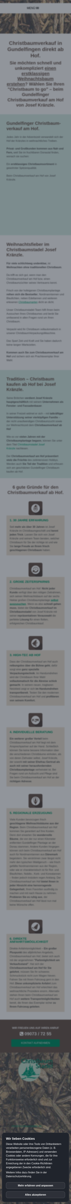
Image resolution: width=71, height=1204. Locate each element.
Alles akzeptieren (35, 1194)
